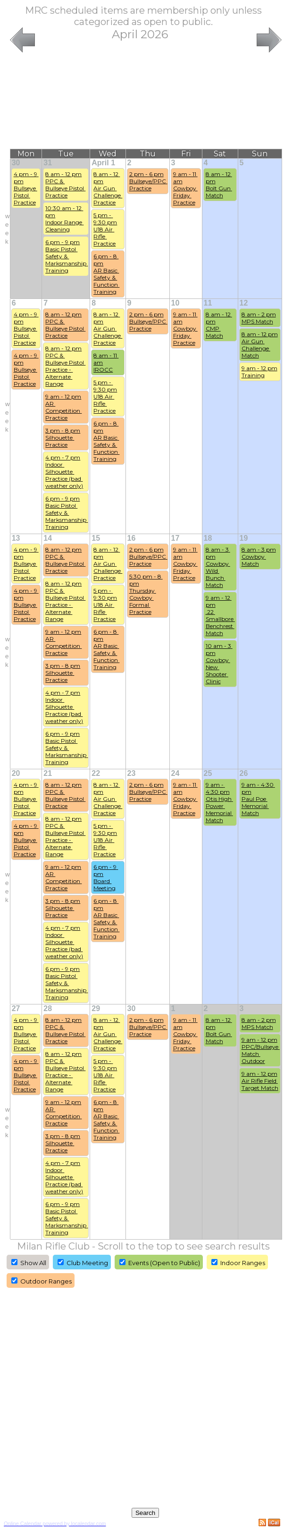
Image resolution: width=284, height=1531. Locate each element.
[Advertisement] (146, 101)
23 (131, 773)
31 (47, 163)
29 (96, 1008)
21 (47, 773)
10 (175, 303)
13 (16, 538)
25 (208, 773)
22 (96, 773)
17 (175, 538)
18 (208, 538)
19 (244, 538)
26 (244, 773)
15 (96, 538)
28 (47, 1008)
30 (16, 163)
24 (175, 773)
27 (16, 1008)
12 (244, 303)
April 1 (103, 163)
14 (47, 538)
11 (208, 303)
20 (16, 773)
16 (131, 538)
